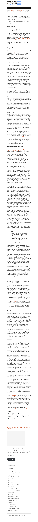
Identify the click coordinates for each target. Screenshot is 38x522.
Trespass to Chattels (12, 508)
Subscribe (11, 459)
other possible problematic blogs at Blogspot (20, 408)
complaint (9, 30)
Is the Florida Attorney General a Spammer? (18, 426)
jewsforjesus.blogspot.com (13, 52)
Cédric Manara (14, 395)
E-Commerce (11, 480)
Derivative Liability (12, 476)
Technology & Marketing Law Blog (20, 515)
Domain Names (14, 23)
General (10, 486)
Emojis (9, 482)
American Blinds (26, 38)
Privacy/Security (11, 496)
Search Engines (21, 23)
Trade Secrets (11, 504)
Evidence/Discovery (12, 484)
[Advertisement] (16, 438)
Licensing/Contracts (12, 490)
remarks (23, 406)
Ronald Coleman (11, 94)
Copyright (10, 475)
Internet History (11, 488)
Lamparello (13, 301)
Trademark (27, 23)
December (20, 10)
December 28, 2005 (11, 21)
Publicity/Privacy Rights (13, 498)
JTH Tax (16, 39)
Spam (9, 502)
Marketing (10, 492)
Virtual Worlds (11, 510)
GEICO (20, 38)
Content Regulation (12, 473)
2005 (16, 10)
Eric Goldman (20, 21)
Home (12, 10)
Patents (9, 494)
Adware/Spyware (12, 471)
